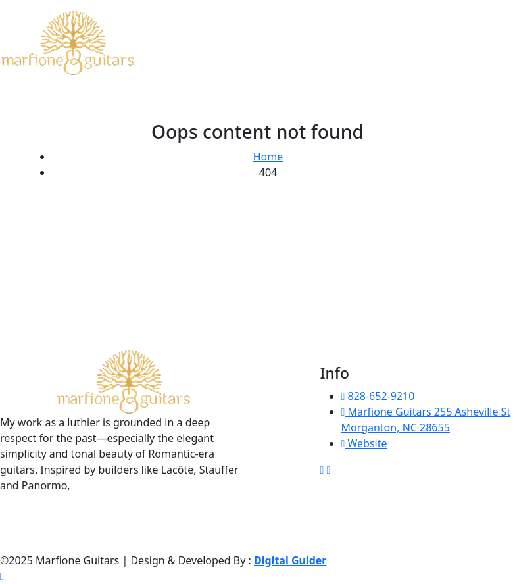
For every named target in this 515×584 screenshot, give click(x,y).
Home (268, 156)
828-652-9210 (378, 396)
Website (364, 443)
